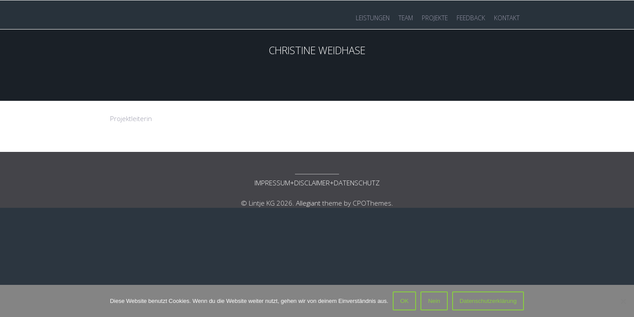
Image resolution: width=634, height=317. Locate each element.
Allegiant (308, 203)
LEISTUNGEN (373, 18)
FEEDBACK (471, 18)
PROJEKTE (435, 18)
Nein (434, 301)
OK (404, 301)
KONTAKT (507, 18)
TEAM (405, 18)
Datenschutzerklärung (488, 301)
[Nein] (623, 301)
